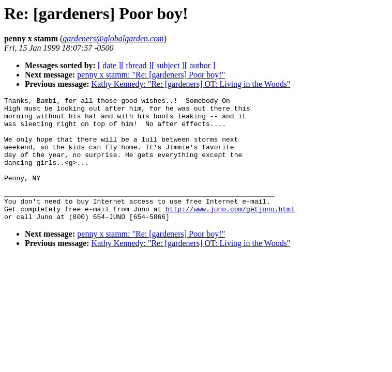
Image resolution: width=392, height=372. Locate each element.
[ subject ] (168, 65)
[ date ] (109, 65)
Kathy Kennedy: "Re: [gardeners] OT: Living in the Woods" (191, 84)
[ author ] (200, 65)
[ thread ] (136, 65)
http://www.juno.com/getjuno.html (230, 232)
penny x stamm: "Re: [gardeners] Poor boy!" (151, 74)
